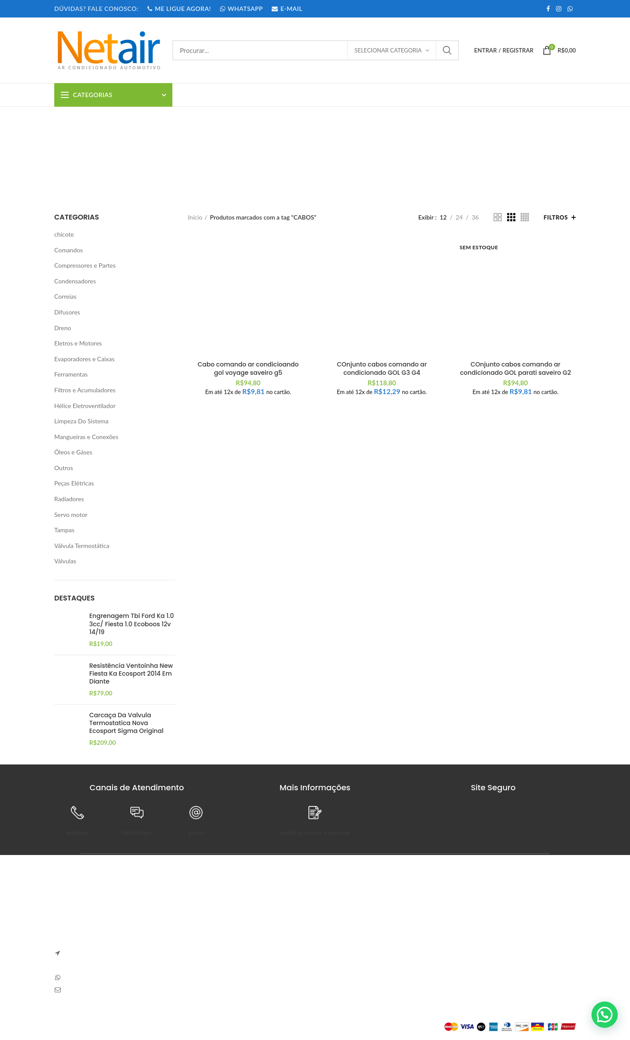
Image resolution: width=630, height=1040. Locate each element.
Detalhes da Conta (435, 943)
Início (195, 217)
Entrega (332, 943)
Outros (63, 467)
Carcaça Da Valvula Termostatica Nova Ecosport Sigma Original (126, 723)
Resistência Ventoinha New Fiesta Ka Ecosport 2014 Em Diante (131, 674)
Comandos (68, 250)
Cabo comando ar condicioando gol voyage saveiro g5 (248, 368)
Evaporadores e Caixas (84, 359)
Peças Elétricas (74, 483)
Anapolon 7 (205, 912)
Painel (419, 913)
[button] (605, 1015)
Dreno (62, 328)
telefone (77, 832)
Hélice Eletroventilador (85, 405)
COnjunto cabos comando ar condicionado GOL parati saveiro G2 (515, 368)
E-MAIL (286, 8)
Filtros (556, 217)
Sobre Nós (336, 913)
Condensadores (75, 281)
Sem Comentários (252, 925)
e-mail (196, 832)
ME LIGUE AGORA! (179, 8)
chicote (64, 234)
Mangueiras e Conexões (86, 436)
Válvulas (65, 561)
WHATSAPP (241, 8)
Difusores (67, 312)
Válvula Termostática (81, 545)
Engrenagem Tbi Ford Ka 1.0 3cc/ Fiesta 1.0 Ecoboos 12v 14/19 (131, 624)
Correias (65, 296)
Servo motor (71, 514)
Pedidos (421, 928)
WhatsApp (136, 832)
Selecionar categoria (388, 50)
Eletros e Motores (78, 343)
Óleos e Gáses (73, 452)
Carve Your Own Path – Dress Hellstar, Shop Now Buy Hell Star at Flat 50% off (246, 951)
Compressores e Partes (85, 265)
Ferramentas (71, 374)
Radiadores (69, 499)
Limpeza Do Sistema (81, 421)
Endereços (425, 958)
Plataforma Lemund (80, 1026)
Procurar (447, 50)
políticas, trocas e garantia (315, 832)
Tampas (64, 530)
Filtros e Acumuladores (85, 390)
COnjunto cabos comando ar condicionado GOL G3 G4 (382, 368)
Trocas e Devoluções (349, 928)
